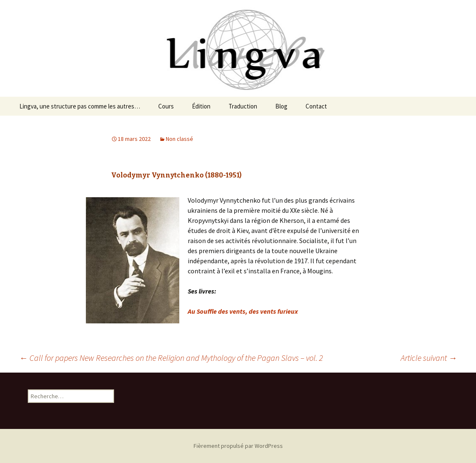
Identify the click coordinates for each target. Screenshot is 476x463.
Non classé (179, 139)
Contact (316, 106)
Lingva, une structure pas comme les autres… (79, 106)
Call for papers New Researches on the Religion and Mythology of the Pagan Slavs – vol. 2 (171, 357)
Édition (201, 106)
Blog (281, 106)
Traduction (243, 106)
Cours (166, 106)
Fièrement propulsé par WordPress (238, 446)
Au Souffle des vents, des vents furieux (243, 311)
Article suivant (429, 357)
